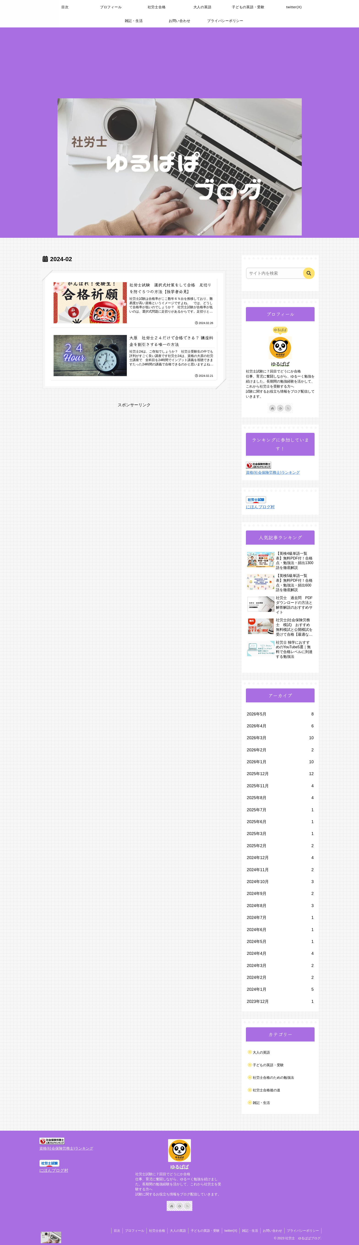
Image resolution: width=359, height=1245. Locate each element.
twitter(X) (230, 1230)
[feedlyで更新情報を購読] (280, 408)
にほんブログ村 (260, 507)
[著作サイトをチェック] (272, 408)
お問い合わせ (272, 1230)
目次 (117, 1230)
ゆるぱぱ (280, 364)
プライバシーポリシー (303, 1230)
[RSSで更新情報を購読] (288, 408)
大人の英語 (178, 1230)
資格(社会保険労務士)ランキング (273, 472)
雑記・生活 (250, 1230)
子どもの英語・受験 (205, 1230)
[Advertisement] (179, 62)
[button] (309, 273)
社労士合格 (157, 1230)
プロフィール (134, 1230)
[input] (277, 273)
